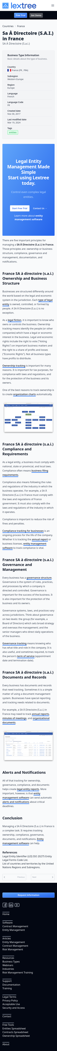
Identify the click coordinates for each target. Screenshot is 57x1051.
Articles (6, 938)
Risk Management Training (17, 972)
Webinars (7, 965)
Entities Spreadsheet (14, 1028)
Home (5, 914)
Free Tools (8, 1025)
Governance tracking (14, 643)
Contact (6, 1016)
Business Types (11, 961)
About (5, 1044)
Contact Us (40, 208)
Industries (8, 969)
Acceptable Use (11, 1004)
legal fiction (14, 320)
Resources (8, 958)
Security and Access (13, 1007)
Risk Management (12, 949)
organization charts (24, 394)
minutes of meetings (14, 718)
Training (7, 988)
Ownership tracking (13, 365)
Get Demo (36, 15)
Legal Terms (9, 997)
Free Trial (20, 15)
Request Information (28, 895)
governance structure (39, 577)
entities (12, 132)
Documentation (11, 984)
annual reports (40, 714)
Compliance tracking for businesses (23, 530)
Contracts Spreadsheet (15, 1032)
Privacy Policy (10, 1000)
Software (7, 922)
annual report (40, 539)
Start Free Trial (19, 208)
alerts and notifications (15, 802)
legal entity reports (28, 789)
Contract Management (15, 926)
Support (7, 981)
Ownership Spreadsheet (16, 1035)
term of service (26, 656)
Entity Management (13, 930)
